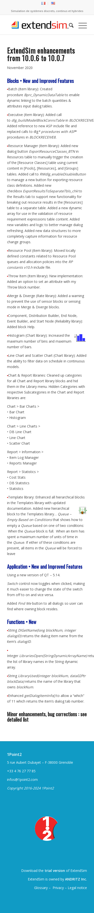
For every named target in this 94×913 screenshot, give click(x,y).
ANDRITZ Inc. (76, 879)
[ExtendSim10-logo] (39, 25)
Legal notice (77, 887)
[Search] (69, 25)
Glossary (41, 887)
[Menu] (80, 25)
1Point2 (14, 754)
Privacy (58, 887)
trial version (55, 870)
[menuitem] (43, 3)
